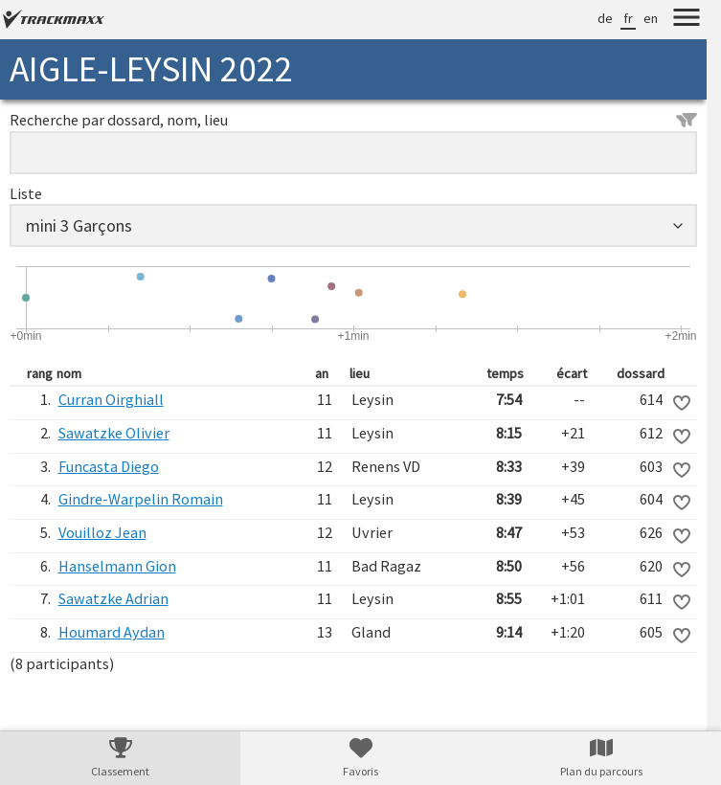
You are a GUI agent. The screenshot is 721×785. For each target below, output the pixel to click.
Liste (26, 193)
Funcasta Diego (108, 466)
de (605, 18)
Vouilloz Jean (102, 532)
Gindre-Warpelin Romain (140, 498)
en (650, 18)
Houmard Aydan (111, 631)
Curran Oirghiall (111, 399)
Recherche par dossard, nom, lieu (353, 119)
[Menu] (686, 20)
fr (628, 18)
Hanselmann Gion (117, 565)
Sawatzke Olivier (113, 432)
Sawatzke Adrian (113, 598)
